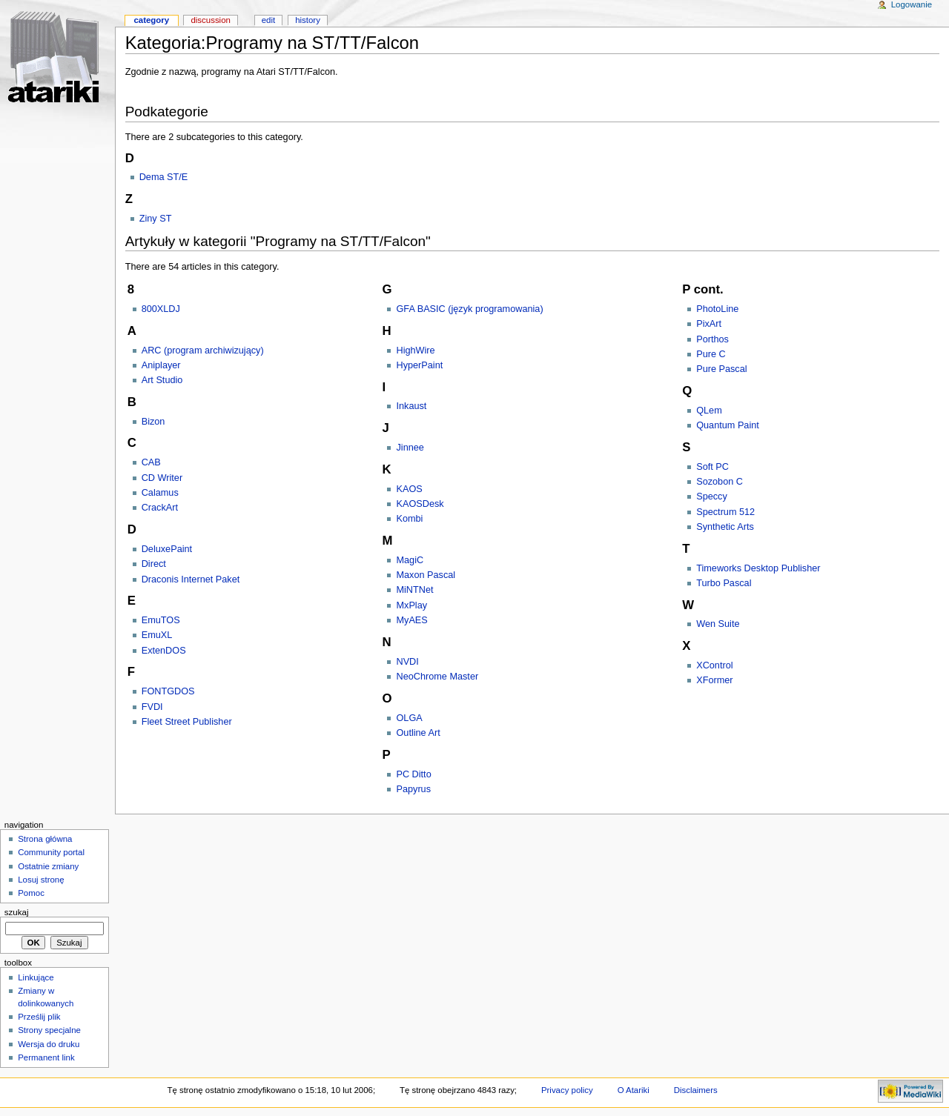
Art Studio (162, 380)
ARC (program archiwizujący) (203, 350)
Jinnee (409, 447)
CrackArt (160, 507)
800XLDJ (161, 309)
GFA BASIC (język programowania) (469, 309)
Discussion (210, 20)
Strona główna (45, 838)
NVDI (407, 662)
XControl (714, 665)
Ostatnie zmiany (48, 866)
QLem (709, 410)
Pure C (711, 354)
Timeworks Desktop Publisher (758, 568)
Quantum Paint (727, 425)
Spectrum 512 (725, 512)
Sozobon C (719, 481)
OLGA (409, 718)
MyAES (411, 620)
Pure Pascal (721, 369)
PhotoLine (717, 309)
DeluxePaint (167, 549)
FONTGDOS (168, 691)
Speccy (711, 496)
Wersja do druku (48, 1044)
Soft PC (712, 467)
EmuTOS (161, 620)
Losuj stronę (41, 879)
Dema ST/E (163, 177)
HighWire (415, 350)
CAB (151, 462)
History (307, 20)
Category (151, 20)
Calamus (160, 493)
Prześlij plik (39, 1016)
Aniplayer (161, 365)
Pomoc (31, 893)
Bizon (153, 421)
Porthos (712, 339)
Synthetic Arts (725, 527)
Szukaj (16, 912)
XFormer (714, 680)
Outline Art (418, 733)
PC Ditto (413, 774)
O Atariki (633, 1090)
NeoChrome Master (437, 676)
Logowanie (911, 4)
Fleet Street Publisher (187, 722)
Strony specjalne (49, 1030)
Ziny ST (155, 218)
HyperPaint (419, 365)
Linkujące (35, 977)
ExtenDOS (164, 650)
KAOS (409, 489)
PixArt (708, 324)
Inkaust (411, 406)
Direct (154, 564)
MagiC (409, 560)
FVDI (152, 707)
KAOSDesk (419, 504)
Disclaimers (696, 1090)
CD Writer (162, 478)
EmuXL (157, 635)
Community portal (51, 852)
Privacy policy (567, 1090)
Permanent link (46, 1057)
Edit (268, 20)
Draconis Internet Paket (191, 579)
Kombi (409, 519)
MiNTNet (414, 590)
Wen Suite (717, 624)
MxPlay (411, 605)
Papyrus (413, 789)
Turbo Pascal (723, 583)
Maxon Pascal (425, 575)
